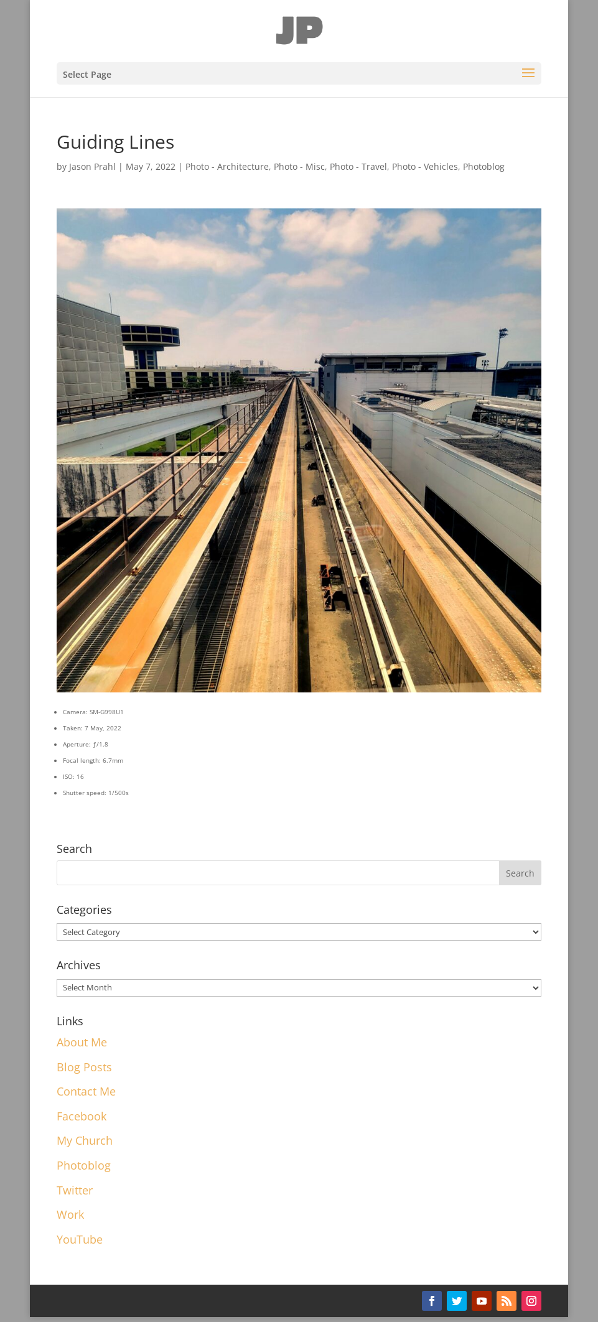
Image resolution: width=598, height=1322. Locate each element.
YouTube (80, 1239)
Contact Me (86, 1091)
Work (70, 1214)
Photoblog (484, 166)
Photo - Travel (358, 166)
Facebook (81, 1116)
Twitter (75, 1190)
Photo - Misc (299, 166)
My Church (85, 1140)
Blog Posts (84, 1066)
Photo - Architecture (227, 166)
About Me (82, 1042)
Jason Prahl (92, 166)
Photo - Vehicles (425, 166)
